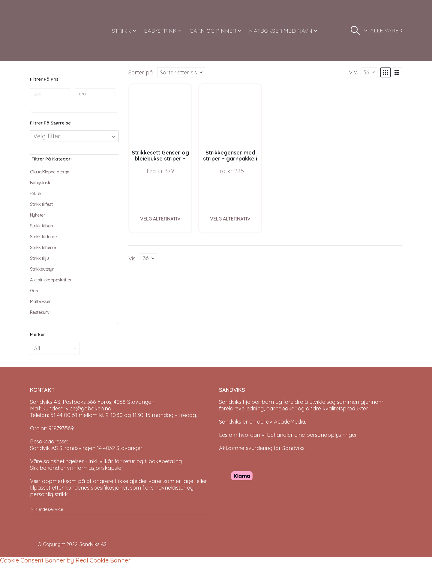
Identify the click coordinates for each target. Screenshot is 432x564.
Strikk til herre (43, 247)
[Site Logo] (52, 30)
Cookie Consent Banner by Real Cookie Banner (65, 560)
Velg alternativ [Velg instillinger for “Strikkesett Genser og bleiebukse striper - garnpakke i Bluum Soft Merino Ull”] (160, 219)
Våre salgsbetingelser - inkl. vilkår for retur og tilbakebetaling (106, 461)
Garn (35, 290)
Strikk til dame (43, 236)
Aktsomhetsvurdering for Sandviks (261, 448)
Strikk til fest (41, 204)
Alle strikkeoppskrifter (51, 280)
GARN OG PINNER (213, 30)
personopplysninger (331, 434)
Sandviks (230, 401)
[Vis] (369, 72)
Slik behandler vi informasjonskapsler (76, 467)
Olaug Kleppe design (49, 172)
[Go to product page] (160, 115)
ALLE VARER (386, 30)
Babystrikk (40, 182)
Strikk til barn (42, 226)
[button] (355, 30)
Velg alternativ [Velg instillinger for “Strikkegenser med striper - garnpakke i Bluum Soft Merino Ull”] (230, 219)
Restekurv (40, 312)
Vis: (353, 72)
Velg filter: (47, 136)
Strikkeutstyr (42, 269)
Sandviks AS (93, 544)
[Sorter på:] (181, 72)
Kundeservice (48, 509)
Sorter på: (141, 72)
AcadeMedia (289, 421)
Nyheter (37, 215)
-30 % (35, 193)
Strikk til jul (40, 258)
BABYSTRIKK (160, 30)
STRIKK (121, 30)
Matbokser (40, 301)
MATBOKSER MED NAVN (280, 30)
